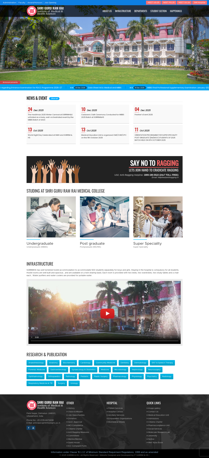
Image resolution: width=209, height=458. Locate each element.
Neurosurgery (154, 370)
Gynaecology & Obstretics (83, 370)
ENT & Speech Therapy (162, 363)
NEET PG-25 (169, 3)
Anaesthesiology (36, 363)
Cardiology (85, 363)
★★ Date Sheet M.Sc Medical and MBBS (99, 87)
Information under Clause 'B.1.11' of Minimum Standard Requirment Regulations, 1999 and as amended (104, 452)
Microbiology (120, 370)
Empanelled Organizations (119, 419)
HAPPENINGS (176, 11)
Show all (54, 98)
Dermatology (140, 363)
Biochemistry (69, 363)
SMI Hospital (199, 3)
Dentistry (125, 363)
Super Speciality (147, 243)
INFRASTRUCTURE (123, 11)
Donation (72, 419)
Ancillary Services (115, 415)
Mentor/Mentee (74, 439)
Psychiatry (152, 376)
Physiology (137, 376)
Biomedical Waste (116, 422)
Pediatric (85, 376)
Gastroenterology (58, 370)
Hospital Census (115, 412)
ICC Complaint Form (77, 446)
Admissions (153, 419)
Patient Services (115, 408)
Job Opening (50, 3)
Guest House (73, 443)
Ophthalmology (35, 376)
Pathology (70, 376)
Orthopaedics (54, 376)
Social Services (154, 429)
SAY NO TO (154, 163)
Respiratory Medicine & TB (40, 383)
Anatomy (53, 363)
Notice (150, 439)
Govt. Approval (74, 422)
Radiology (166, 376)
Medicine (105, 370)
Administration (9, 3)
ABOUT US (107, 11)
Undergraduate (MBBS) (37, 247)
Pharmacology (119, 376)
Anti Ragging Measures (78, 432)
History (71, 408)
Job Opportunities (76, 415)
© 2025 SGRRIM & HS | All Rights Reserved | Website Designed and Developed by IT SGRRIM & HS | (104, 455)
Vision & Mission (75, 412)
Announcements (10, 82)
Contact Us (152, 412)
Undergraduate (40, 243)
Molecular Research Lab (158, 432)
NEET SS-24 (184, 3)
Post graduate (92, 243)
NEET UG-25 (153, 3)
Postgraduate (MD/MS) (90, 247)
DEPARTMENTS (140, 11)
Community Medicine (105, 363)
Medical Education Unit (158, 415)
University (152, 436)
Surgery (61, 383)
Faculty (21, 3)
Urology (74, 383)
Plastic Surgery (101, 376)
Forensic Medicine (36, 370)
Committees (73, 436)
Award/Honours (35, 3)
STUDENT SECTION (158, 11)
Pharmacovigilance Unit (158, 425)
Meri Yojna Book (155, 443)
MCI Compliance (75, 425)
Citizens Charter (74, 429)
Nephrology (137, 370)
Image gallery (153, 408)
